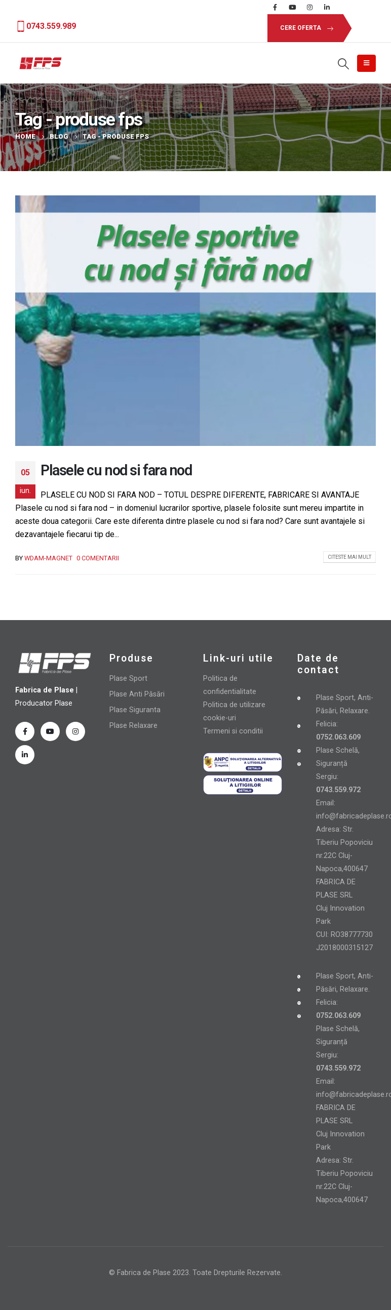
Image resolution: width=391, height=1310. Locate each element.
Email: (325, 803)
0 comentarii (97, 558)
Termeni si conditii (233, 731)
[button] (304, 28)
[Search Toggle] (343, 63)
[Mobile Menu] (366, 63)
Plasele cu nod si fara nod (116, 470)
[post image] (195, 320)
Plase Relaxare (133, 725)
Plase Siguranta (135, 710)
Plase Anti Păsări (137, 694)
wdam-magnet (48, 558)
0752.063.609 (338, 1015)
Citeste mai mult (349, 557)
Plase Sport (128, 678)
